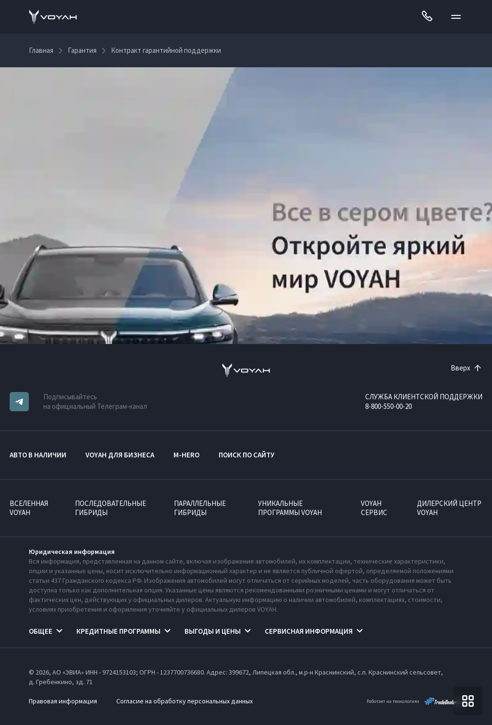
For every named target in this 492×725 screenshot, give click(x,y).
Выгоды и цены (212, 631)
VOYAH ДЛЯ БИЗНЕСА (120, 454)
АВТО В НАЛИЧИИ (38, 454)
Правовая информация (63, 701)
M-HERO (186, 454)
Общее (40, 631)
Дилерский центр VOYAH (449, 508)
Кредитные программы (118, 631)
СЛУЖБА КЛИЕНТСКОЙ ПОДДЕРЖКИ (423, 396)
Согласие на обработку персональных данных (184, 701)
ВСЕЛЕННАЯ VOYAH (29, 508)
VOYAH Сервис (374, 508)
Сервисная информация (309, 631)
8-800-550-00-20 (388, 406)
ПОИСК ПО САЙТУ (246, 454)
